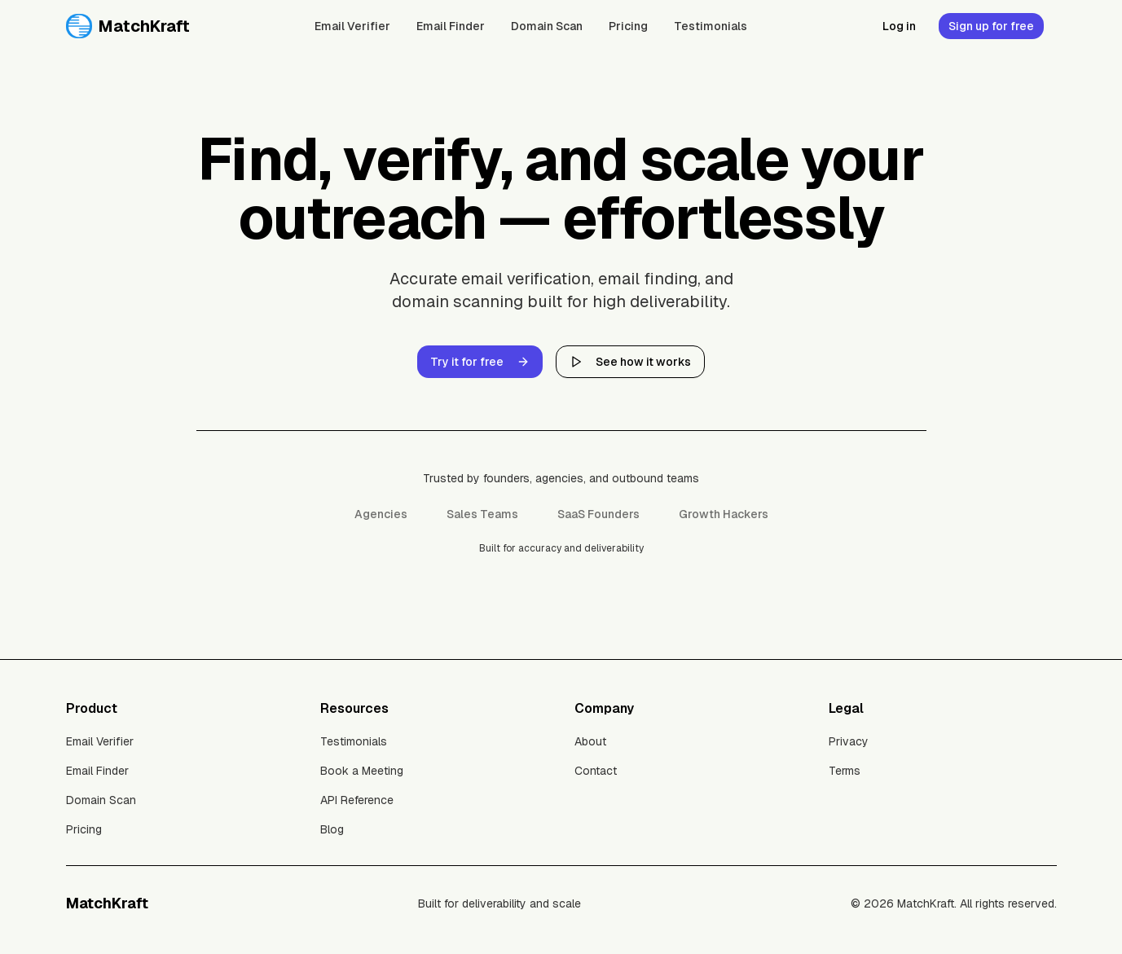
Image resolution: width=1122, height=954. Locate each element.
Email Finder (450, 26)
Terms (844, 770)
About (590, 741)
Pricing (628, 26)
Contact (595, 770)
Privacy (849, 741)
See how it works (630, 361)
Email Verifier (352, 26)
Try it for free (480, 361)
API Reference (357, 800)
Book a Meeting (361, 770)
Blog (332, 829)
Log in (899, 26)
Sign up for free (991, 26)
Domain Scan (547, 26)
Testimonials (710, 26)
